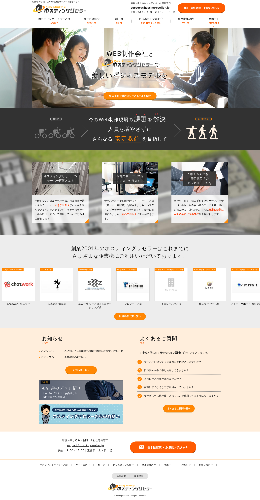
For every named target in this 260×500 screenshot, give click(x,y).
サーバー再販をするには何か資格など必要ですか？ (172, 362)
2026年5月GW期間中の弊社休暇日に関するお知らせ (93, 351)
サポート (214, 19)
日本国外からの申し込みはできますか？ (166, 370)
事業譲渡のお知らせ (75, 357)
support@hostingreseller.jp (150, 7)
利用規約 (138, 476)
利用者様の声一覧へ (130, 316)
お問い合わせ (206, 464)
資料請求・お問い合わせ (205, 8)
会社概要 (121, 476)
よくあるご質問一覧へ (179, 408)
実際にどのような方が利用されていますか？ (169, 387)
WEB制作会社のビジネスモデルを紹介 (130, 95)
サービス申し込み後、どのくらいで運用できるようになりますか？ (181, 395)
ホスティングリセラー (60, 8)
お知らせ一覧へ (81, 370)
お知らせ (186, 464)
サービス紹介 (92, 19)
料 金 (119, 19)
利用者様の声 (186, 19)
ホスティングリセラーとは (54, 19)
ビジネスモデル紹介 (151, 19)
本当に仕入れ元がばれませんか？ (162, 378)
